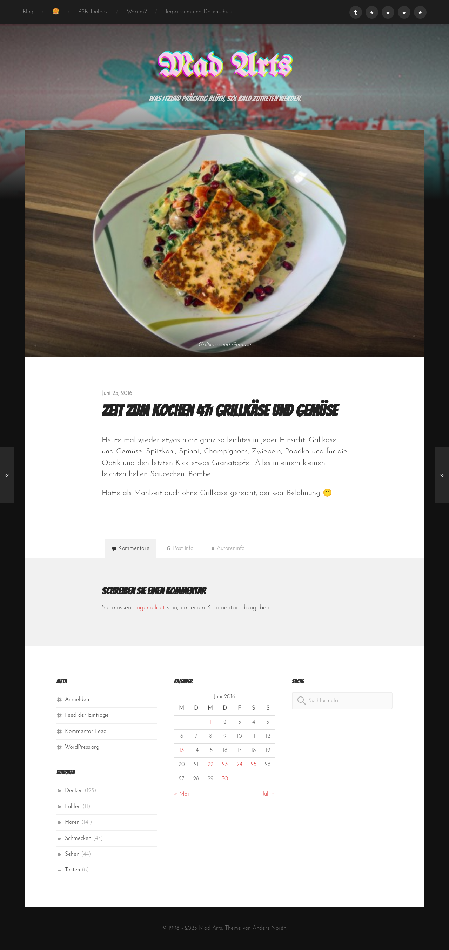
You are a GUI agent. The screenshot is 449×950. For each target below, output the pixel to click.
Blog (27, 12)
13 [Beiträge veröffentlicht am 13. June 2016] (181, 750)
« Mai (181, 794)
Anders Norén (269, 928)
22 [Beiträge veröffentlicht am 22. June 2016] (210, 764)
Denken (74, 791)
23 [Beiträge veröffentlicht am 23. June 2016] (225, 764)
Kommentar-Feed (86, 731)
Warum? (137, 12)
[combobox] (342, 700)
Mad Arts (224, 66)
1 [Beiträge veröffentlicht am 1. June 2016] (210, 722)
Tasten (72, 870)
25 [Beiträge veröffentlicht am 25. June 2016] (253, 764)
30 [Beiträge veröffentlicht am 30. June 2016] (225, 779)
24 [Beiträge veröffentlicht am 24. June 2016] (239, 764)
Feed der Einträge (87, 715)
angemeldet (149, 608)
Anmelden (77, 699)
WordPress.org (82, 747)
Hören (72, 822)
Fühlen (73, 806)
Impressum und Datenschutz (199, 12)
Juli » (268, 794)
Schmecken (78, 838)
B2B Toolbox (93, 12)
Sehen (72, 854)
